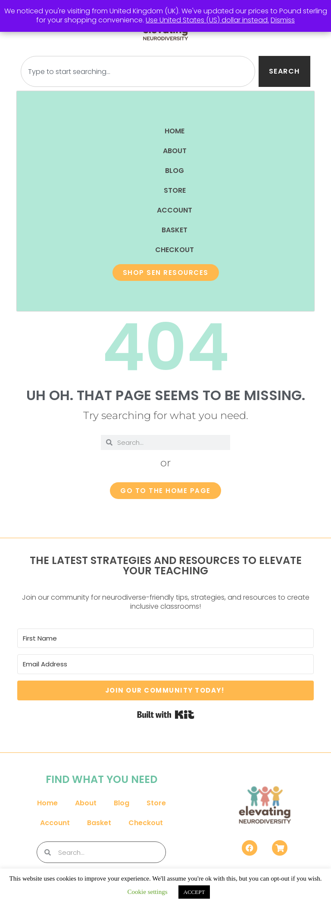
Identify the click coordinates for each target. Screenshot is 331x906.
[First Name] (165, 638)
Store (175, 190)
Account (174, 210)
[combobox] (138, 71)
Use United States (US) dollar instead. (207, 20)
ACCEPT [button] (194, 892)
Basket (174, 230)
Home (174, 131)
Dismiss (283, 20)
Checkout (174, 250)
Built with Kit (165, 714)
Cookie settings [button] (148, 891)
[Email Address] (165, 664)
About (175, 151)
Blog (174, 171)
